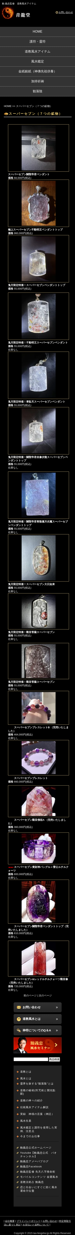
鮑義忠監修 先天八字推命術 (37, 1171)
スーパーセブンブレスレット (28, 778)
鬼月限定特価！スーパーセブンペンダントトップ (36, 285)
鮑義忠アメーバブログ (34, 1161)
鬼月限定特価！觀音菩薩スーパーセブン (31, 632)
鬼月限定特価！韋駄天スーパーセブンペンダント (36, 401)
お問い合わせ (66, 12)
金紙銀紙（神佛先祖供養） (37, 71)
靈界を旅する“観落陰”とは (37, 1083)
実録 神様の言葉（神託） (37, 1113)
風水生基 (26, 1120)
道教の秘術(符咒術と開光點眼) (38, 1092)
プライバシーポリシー (29, 1221)
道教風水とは (32, 1018)
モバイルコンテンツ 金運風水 (39, 1176)
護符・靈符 (38, 41)
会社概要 (10, 1221)
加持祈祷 (37, 81)
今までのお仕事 (30, 1136)
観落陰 (37, 91)
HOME (37, 31)
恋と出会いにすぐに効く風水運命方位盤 (38, 1189)
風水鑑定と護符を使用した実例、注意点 (38, 1129)
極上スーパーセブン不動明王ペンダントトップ (35, 229)
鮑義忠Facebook (31, 1166)
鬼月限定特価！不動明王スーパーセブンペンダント (38, 342)
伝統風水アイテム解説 (34, 1107)
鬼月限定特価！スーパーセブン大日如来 (31, 584)
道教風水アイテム (37, 51)
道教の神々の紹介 (31, 1100)
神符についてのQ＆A (37, 1030)
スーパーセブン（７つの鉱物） (34, 106)
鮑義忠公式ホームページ (36, 1147)
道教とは (26, 1071)
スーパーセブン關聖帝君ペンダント (29, 174)
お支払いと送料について (36, 1224)
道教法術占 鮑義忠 (32, 1182)
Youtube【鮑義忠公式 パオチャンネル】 (38, 1154)
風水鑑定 (37, 61)
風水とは (26, 1078)
